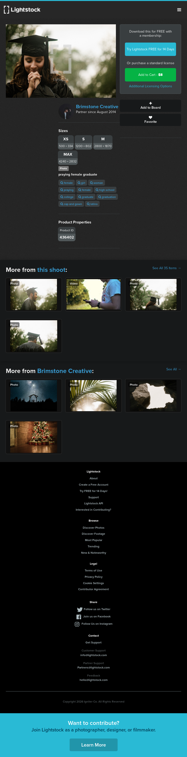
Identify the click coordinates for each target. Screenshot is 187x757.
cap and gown (71, 204)
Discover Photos (93, 527)
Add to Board (150, 106)
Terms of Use (93, 570)
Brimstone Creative (97, 106)
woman (96, 183)
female (66, 183)
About (94, 478)
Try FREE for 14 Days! (93, 491)
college (67, 197)
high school (105, 190)
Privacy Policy (94, 577)
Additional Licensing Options (150, 86)
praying (67, 190)
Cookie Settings (93, 583)
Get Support (93, 642)
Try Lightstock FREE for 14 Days (150, 49)
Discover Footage (93, 534)
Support (93, 497)
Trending (93, 546)
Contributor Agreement (93, 589)
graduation (107, 197)
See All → (173, 369)
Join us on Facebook (97, 616)
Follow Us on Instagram (97, 624)
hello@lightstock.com (94, 680)
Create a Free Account (93, 484)
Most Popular (93, 540)
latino (92, 204)
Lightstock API (93, 503)
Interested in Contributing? (93, 510)
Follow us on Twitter (97, 609)
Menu (179, 10)
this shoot (51, 269)
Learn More (93, 744)
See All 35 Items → (166, 268)
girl (81, 183)
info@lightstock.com (93, 655)
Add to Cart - (150, 74)
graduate (86, 197)
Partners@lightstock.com (93, 667)
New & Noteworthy (93, 553)
